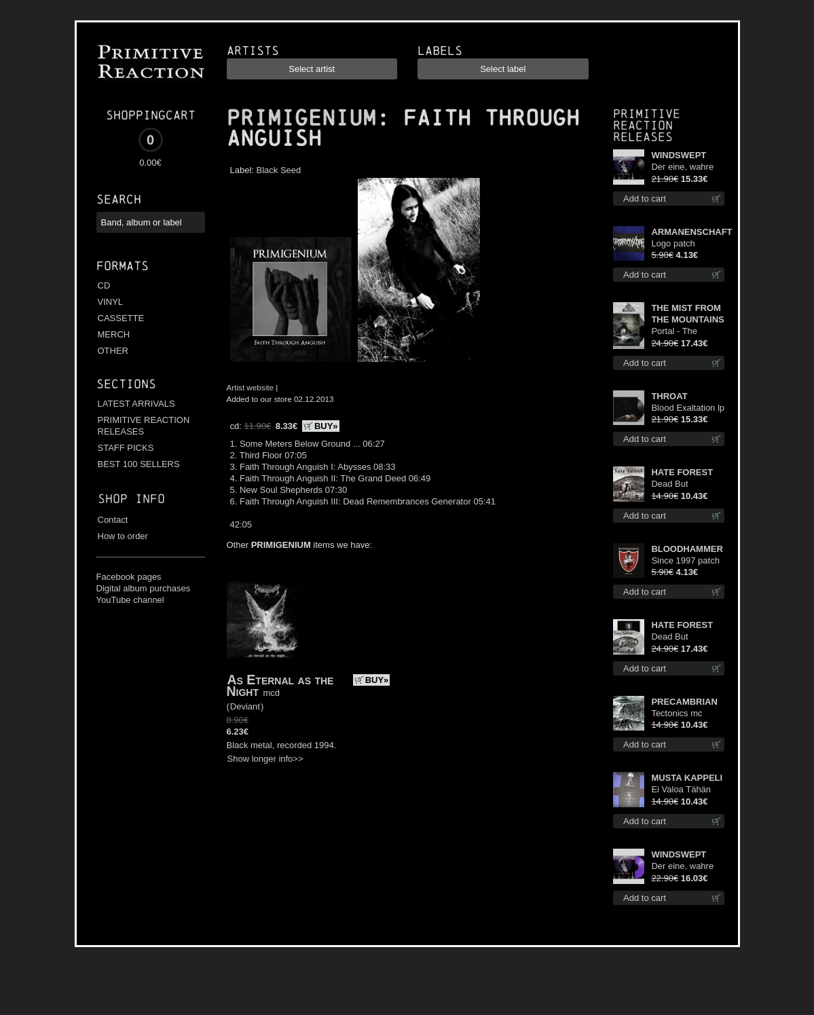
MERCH (114, 334)
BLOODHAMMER (686, 549)
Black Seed (279, 170)
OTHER (113, 351)
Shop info (131, 499)
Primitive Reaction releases (646, 125)
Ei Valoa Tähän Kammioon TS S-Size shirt (684, 790)
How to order (123, 536)
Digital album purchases (143, 588)
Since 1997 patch (685, 560)
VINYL (111, 302)
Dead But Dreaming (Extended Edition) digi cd (687, 484)
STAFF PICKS (126, 448)
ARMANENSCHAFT (687, 232)
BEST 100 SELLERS (139, 464)
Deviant (245, 706)
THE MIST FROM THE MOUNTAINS (687, 314)
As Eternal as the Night (280, 685)
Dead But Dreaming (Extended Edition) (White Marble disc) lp (687, 637)
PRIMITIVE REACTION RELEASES (144, 426)
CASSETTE (121, 318)
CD (104, 285)
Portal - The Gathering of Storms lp (675, 331)
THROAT (669, 396)
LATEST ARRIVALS (136, 404)
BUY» (326, 426)
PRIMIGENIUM (301, 118)
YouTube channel (130, 600)
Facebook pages (129, 577)
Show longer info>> (265, 759)
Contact (113, 520)
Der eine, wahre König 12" (682, 167)
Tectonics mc (676, 713)
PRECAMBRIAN (684, 702)
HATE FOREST (682, 472)
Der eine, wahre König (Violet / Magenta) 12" (682, 866)
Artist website (250, 387)
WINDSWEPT (678, 155)
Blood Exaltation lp (687, 408)
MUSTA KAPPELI (686, 778)
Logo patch (673, 243)
